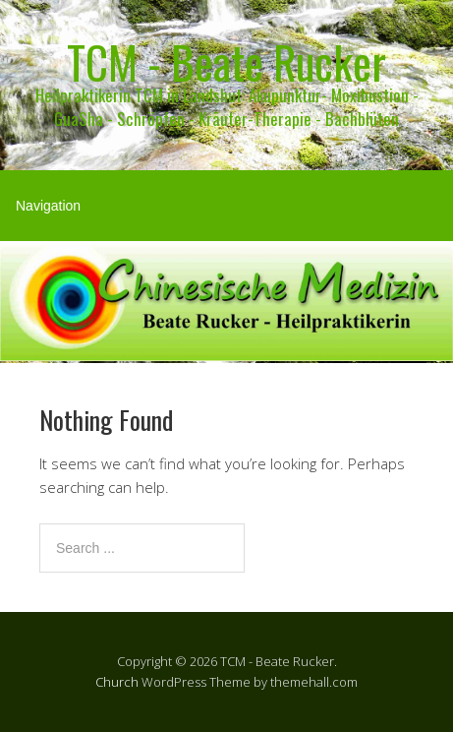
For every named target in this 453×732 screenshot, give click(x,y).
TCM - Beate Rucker (226, 61)
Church (117, 682)
